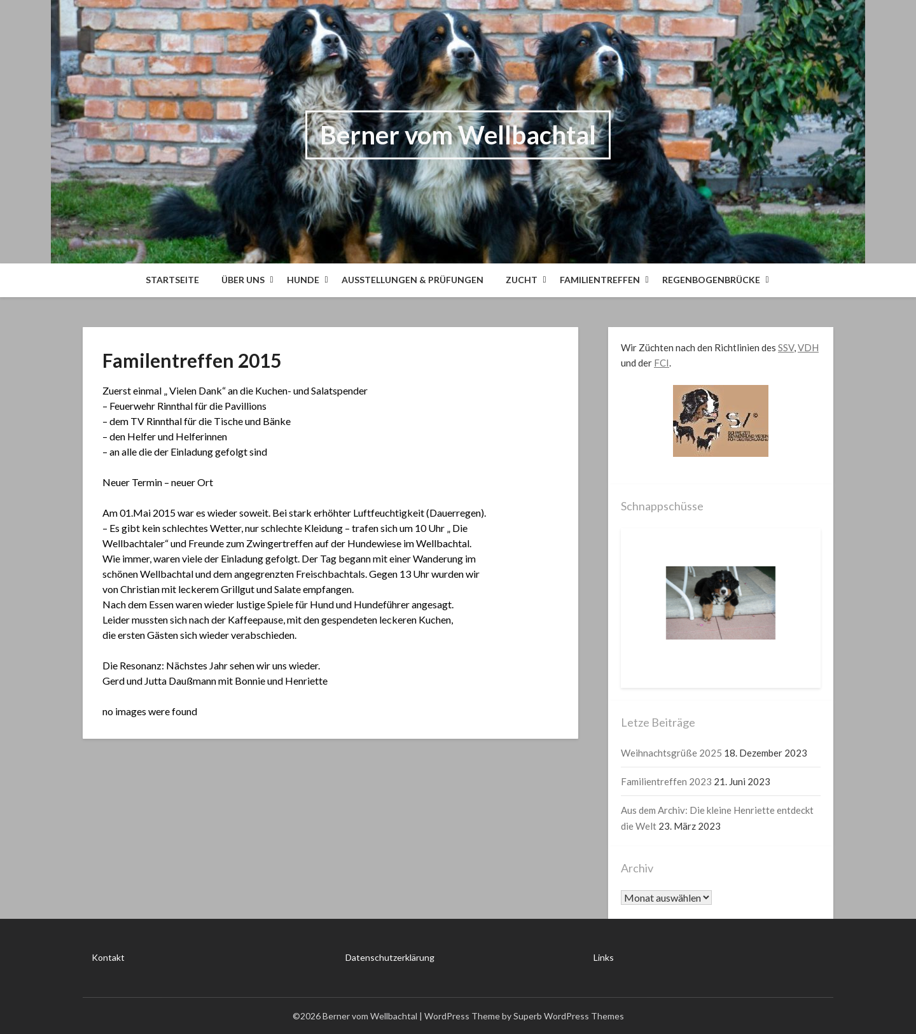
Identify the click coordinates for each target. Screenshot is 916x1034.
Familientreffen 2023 (666, 781)
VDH (808, 347)
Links (603, 957)
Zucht (522, 279)
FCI (661, 362)
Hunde (303, 279)
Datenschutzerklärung (389, 957)
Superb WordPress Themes (568, 1015)
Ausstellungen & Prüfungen (412, 279)
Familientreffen (600, 279)
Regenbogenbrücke (711, 279)
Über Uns (243, 279)
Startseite (172, 279)
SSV (786, 347)
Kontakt (108, 957)
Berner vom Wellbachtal (458, 135)
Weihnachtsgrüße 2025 (671, 752)
